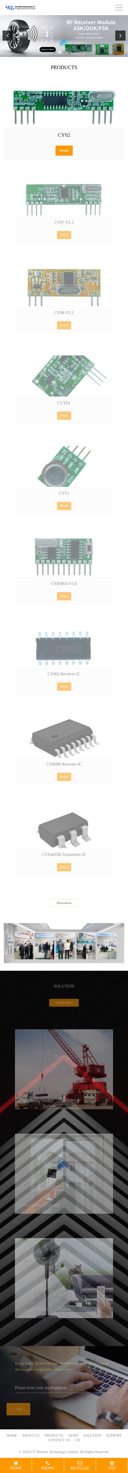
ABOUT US (31, 1435)
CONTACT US (59, 1440)
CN (77, 1440)
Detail (64, 150)
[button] (55, 52)
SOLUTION (92, 1435)
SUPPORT (114, 1435)
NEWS (73, 1435)
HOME (11, 1435)
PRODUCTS (54, 1435)
